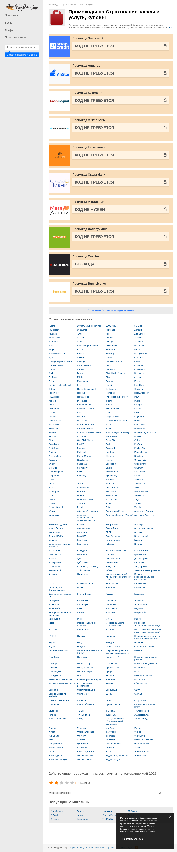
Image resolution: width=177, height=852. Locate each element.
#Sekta (52, 326)
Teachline (138, 479)
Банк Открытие (113, 536)
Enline (51, 381)
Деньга (80, 558)
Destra (80, 373)
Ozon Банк (54, 444)
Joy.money (54, 408)
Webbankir (111, 491)
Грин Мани (111, 554)
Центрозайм (83, 743)
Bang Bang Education (87, 345)
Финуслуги (139, 736)
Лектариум (82, 604)
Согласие (82, 700)
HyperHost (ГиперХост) (117, 397)
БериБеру (82, 540)
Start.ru (137, 475)
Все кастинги (55, 550)
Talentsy (110, 479)
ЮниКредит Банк (85, 751)
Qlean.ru (110, 456)
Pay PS (80, 444)
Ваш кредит (83, 544)
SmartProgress (56, 472)
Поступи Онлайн (85, 667)
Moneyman (139, 428)
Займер (109, 570)
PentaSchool (55, 448)
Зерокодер (54, 574)
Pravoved (110, 448)
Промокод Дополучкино (90, 229)
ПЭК (79, 675)
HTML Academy (141, 393)
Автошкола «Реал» (115, 511)
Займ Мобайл (55, 570)
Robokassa (82, 460)
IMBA (137, 397)
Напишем (110, 636)
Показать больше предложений (111, 310)
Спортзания (140, 700)
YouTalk (138, 503)
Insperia (52, 401)
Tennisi (52, 483)
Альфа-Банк (112, 528)
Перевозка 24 (112, 657)
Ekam (108, 377)
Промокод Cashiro (85, 256)
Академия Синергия (144, 515)
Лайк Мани (111, 600)
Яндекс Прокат (84, 759)
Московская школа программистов (115, 624)
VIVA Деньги (112, 487)
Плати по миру (84, 663)
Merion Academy (85, 428)
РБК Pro (110, 675)
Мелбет (81, 612)
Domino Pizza (109, 815)
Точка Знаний (83, 715)
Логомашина (140, 604)
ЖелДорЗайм (141, 566)
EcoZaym (53, 377)
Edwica (80, 377)
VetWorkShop (83, 487)
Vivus (137, 487)
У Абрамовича (141, 715)
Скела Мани (83, 694)
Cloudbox (138, 361)
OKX (51, 440)
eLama (137, 377)
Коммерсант (140, 587)
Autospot (110, 341)
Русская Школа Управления (84, 684)
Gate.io (52, 389)
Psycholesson (141, 452)
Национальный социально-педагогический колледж (147, 637)
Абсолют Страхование (88, 511)
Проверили (139, 667)
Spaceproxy (111, 475)
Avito (51, 345)
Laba (108, 412)
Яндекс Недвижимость (117, 755)
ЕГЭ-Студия (54, 566)
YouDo (109, 503)
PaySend (138, 444)
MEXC (109, 428)
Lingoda (81, 416)
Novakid (138, 436)
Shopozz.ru (111, 464)
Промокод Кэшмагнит (88, 92)
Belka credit (111, 345)
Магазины (100, 847)
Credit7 (80, 369)
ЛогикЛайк (111, 604)
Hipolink (81, 393)
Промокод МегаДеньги (88, 201)
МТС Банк (53, 629)
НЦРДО (81, 646)
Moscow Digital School (145, 432)
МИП (79, 619)
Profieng (52, 452)
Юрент (109, 751)
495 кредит (54, 330)
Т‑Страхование (141, 711)
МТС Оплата (83, 629)
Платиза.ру (111, 663)
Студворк (53, 711)
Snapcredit (54, 475)
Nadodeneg (111, 436)
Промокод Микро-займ (88, 120)
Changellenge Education (60, 361)
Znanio (137, 507)
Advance (53, 334)
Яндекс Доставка (85, 755)
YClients (52, 503)
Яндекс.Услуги (113, 759)
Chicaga (81, 361)
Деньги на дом (113, 558)
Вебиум (138, 544)
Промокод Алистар (86, 65)
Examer (109, 381)
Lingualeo (107, 811)
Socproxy (81, 475)
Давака (52, 558)
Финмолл (81, 736)
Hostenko (110, 393)
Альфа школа (84, 528)
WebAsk (81, 491)
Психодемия (55, 675)
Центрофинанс (113, 743)
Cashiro (109, 357)
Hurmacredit (83, 397)
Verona (52, 487)
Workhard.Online (85, 499)
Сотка (109, 700)
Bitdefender (111, 349)
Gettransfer (111, 389)
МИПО (109, 619)
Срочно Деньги (113, 704)
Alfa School (139, 334)
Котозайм (110, 594)
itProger (138, 405)
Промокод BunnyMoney (89, 283)
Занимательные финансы (147, 570)
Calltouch (81, 357)
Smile (80, 472)
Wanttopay (54, 491)
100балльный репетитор (89, 326)
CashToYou (139, 357)
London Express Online (117, 420)
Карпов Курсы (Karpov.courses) (57, 588)
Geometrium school (86, 389)
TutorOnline (139, 483)
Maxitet (109, 424)
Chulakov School (114, 361)
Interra (109, 401)
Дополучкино (112, 562)
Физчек (137, 732)
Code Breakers (84, 365)
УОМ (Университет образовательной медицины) (115, 721)
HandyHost (54, 393)
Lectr (136, 412)
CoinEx (109, 365)
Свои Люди (111, 690)
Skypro (109, 468)
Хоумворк (110, 740)
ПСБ (136, 671)
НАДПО (52, 636)
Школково (82, 747)
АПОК (109, 532)
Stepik (51, 479)
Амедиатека (54, 532)
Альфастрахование (144, 528)
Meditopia (53, 428)
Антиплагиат (83, 532)
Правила (111, 847)
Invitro (137, 401)
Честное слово (141, 743)
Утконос (52, 728)
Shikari (52, 464)
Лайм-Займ (54, 604)
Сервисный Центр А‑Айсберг (57, 695)
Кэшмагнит (82, 600)
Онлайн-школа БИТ (58, 650)
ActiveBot (110, 330)
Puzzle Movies (84, 456)
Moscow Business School (89, 432)
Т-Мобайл (111, 711)
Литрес (80, 811)
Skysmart (138, 468)
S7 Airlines (56, 815)
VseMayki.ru (108, 819)
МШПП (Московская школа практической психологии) (147, 630)
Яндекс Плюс (141, 755)
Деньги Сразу (141, 558)
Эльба (137, 747)
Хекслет (81, 740)
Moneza (52, 432)
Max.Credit (54, 424)
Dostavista (139, 373)
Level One (53, 416)
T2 (78, 479)
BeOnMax (139, 345)
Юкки (51, 751)
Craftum (52, 369)
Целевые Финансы (143, 740)
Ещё (170, 27)
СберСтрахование (86, 690)
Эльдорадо (82, 819)
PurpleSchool (55, 456)
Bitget (137, 349)
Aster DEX (54, 341)
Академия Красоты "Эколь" (119, 515)
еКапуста (110, 566)
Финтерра (110, 736)
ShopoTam (82, 464)
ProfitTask (82, 452)
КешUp (80, 587)
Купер (80, 815)
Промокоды (12, 15)
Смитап (138, 694)
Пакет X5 (138, 650)
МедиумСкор (140, 608)
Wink (51, 495)
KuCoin (52, 412)
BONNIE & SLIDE (57, 353)
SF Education (140, 460)
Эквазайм (110, 747)
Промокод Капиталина (88, 147)
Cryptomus (139, 369)
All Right (81, 337)
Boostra (81, 353)
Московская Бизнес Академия (87, 624)
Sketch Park (140, 464)
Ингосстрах (82, 574)
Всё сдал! (82, 550)
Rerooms (53, 460)
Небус (80, 642)
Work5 (52, 499)
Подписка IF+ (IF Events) (146, 663)
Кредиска (139, 594)
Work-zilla (139, 495)
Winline (80, 495)
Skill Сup (53, 468)
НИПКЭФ (138, 642)
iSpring (109, 405)
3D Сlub (138, 326)
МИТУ (51, 623)
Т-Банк (80, 711)
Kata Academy (112, 408)
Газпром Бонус (141, 550)
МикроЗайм (54, 619)
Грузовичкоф (140, 554)
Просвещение (55, 671)
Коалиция (110, 587)
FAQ (82, 847)
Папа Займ (54, 657)
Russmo (110, 460)
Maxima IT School (85, 424)
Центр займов (55, 743)
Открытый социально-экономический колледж (118, 651)
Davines (52, 373)
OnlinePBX (111, 440)
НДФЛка (53, 642)
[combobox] (22, 47)
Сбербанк (53, 690)
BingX (51, 349)
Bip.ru (80, 349)
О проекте (73, 847)
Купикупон (54, 600)
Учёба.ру (81, 728)
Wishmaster (111, 495)
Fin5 (79, 385)
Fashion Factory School (60, 385)
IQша (51, 405)
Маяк (79, 608)
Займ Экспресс (84, 570)
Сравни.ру (54, 704)
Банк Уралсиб (141, 536)
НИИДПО (110, 642)
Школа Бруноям (56, 747)
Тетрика (52, 715)
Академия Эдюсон (58, 524)
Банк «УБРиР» (56, 536)
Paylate (109, 444)
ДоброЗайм (82, 562)
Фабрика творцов (85, 732)
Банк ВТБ (82, 536)
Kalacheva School (85, 408)
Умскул (80, 718)
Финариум (54, 736)
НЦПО (52, 646)
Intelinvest (82, 401)
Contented (139, 365)
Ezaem (137, 381)
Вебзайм (110, 544)
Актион (80, 524)
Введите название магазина (21, 54)
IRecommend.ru (84, 405)
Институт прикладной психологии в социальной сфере (118, 577)
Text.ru (80, 483)
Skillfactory (82, 468)
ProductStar (140, 448)
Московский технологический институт (147, 624)
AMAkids (110, 337)
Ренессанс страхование (60, 679)
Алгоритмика (112, 524)
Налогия (81, 636)
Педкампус (82, 657)
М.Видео (132, 811)
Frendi (109, 385)
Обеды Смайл (113, 646)
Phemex (81, 448)
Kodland (138, 408)
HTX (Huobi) (54, 397)
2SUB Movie (112, 326)
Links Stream (55, 420)
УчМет (52, 732)
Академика (54, 515)
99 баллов (82, 330)
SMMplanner (112, 472)
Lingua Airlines (113, 416)
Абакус (52, 511)
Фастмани (111, 732)
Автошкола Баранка (144, 511)
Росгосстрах (140, 679)
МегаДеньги (112, 608)
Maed (137, 420)
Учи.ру (137, 728)
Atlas (79, 341)
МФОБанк (110, 629)
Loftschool (82, 420)
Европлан (139, 562)
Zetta (108, 507)
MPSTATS (53, 436)
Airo (107, 334)
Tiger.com (110, 483)
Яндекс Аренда (141, 751)
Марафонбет (55, 608)
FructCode (139, 385)
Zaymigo (81, 507)
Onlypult (138, 440)
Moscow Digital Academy (117, 432)
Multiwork (81, 436)
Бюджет (138, 540)
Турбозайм (111, 715)
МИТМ (137, 619)
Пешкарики (54, 663)
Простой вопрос (85, 671)
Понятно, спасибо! (133, 839)
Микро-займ (140, 612)
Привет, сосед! (113, 667)
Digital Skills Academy (116, 373)
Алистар (138, 524)
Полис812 (53, 667)
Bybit (51, 357)
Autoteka (138, 341)
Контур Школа (84, 594)
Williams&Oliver (141, 491)
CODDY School (56, 365)
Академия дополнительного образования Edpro (86, 518)
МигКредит (111, 612)
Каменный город (85, 583)
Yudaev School (56, 507)
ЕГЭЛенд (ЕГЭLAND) (87, 566)
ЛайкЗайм (139, 600)
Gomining (139, 389)
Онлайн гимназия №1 (145, 646)
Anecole (138, 337)
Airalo (80, 334)
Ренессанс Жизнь (143, 675)
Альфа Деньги (56, 528)
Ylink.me (81, 503)
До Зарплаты (55, 562)
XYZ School (111, 499)
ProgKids (110, 452)
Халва (52, 740)
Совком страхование (59, 700)
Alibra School (55, 337)
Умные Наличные (57, 718)
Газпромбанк (55, 554)
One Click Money (85, 440)
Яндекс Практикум (58, 759)
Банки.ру (53, 540)
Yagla (137, 499)
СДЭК (137, 690)
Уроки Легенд (141, 718)
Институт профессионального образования (144, 577)
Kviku (79, 412)
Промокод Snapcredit (87, 38)
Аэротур (138, 532)
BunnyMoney (140, 353)
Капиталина (140, 583)
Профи (109, 671)
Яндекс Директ (56, 755)
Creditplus (110, 369)
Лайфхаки (11, 30)
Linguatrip (139, 416)
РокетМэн (110, 679)
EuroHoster (82, 381)
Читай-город (57, 811)
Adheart (138, 330)
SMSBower (139, 472)
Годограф (82, 554)
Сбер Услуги (140, 683)
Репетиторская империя (89, 679)
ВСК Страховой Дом (116, 550)
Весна (8, 22)
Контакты (90, 847)
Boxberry (110, 353)
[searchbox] (22, 47)
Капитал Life (112, 583)
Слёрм (109, 694)
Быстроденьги (113, 540)
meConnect (139, 424)
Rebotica (138, 456)
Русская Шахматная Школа (62, 683)
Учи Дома (110, 728)
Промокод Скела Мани (88, 174)
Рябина (109, 683)
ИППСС (52, 583)
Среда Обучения (85, 704)
